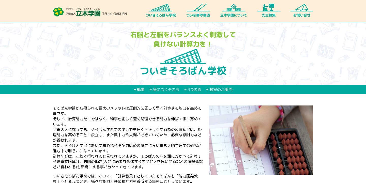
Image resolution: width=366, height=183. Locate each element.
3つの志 (192, 89)
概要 (139, 89)
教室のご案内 (219, 89)
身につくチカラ (164, 89)
